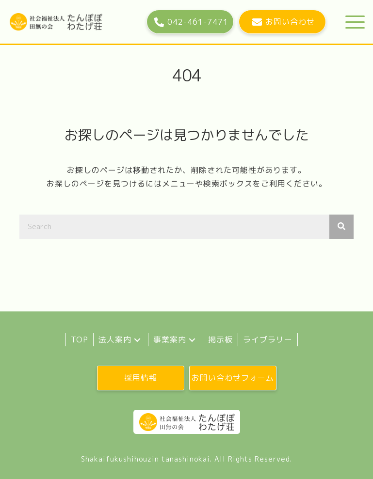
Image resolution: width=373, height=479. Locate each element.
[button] (190, 22)
